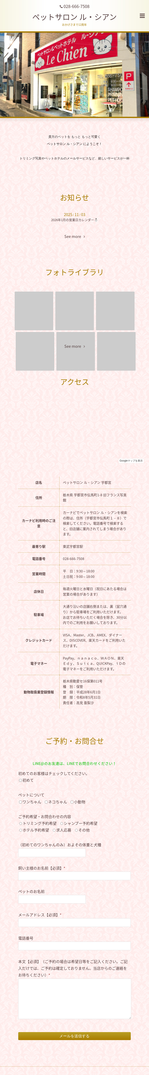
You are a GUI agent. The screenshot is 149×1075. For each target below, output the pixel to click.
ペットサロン (74, 17)
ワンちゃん (31, 802)
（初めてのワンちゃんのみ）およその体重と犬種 (59, 845)
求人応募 (63, 830)
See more (74, 237)
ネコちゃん (57, 802)
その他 (84, 830)
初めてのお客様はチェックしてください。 (53, 773)
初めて (28, 780)
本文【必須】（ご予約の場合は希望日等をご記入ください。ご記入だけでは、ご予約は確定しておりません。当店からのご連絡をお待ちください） (73, 968)
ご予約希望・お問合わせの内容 (44, 816)
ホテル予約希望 (36, 830)
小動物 (79, 802)
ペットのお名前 (31, 891)
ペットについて (31, 795)
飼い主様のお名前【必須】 (41, 868)
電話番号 (25, 938)
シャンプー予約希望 (80, 823)
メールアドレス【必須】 (39, 915)
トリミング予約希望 (40, 823)
